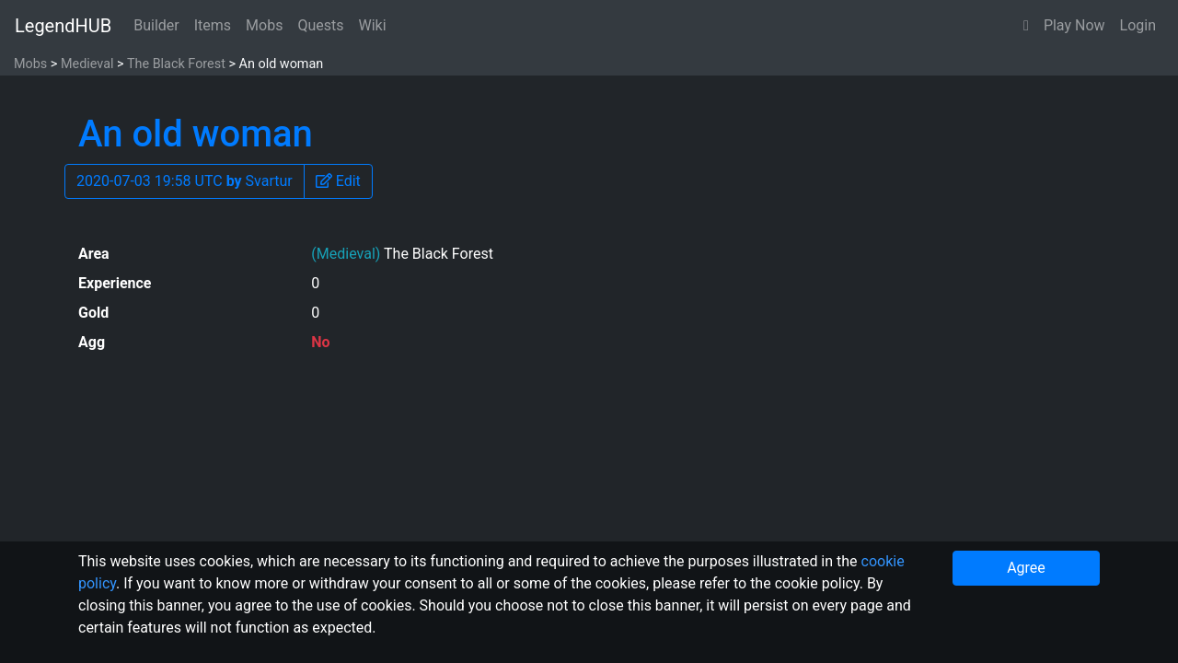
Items (212, 25)
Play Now (1074, 25)
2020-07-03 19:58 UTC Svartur (184, 181)
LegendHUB (63, 26)
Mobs (264, 25)
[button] (1026, 25)
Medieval (87, 64)
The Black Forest (176, 64)
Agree (1026, 567)
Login (1138, 25)
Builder (156, 25)
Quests (320, 25)
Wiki (373, 25)
